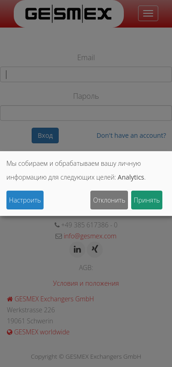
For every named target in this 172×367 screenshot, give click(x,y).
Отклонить (109, 200)
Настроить (25, 200)
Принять (146, 200)
